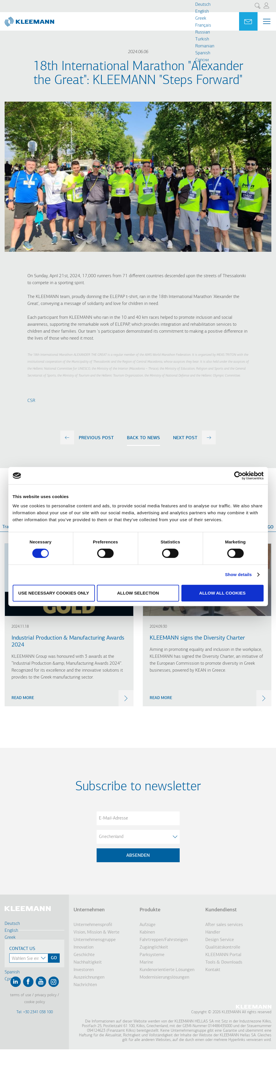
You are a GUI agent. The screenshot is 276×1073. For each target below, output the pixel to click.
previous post (96, 438)
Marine (146, 962)
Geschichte (84, 955)
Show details (238, 574)
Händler (212, 932)
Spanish (202, 53)
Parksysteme (152, 955)
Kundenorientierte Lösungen (167, 970)
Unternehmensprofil (93, 925)
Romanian (204, 46)
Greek (200, 18)
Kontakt (212, 970)
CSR (31, 400)
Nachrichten (85, 985)
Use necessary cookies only (53, 592)
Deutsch (203, 4)
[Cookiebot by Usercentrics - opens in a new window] (238, 475)
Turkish (202, 39)
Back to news (143, 438)
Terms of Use (20, 995)
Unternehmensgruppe (95, 940)
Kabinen (147, 932)
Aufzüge (147, 925)
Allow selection (138, 592)
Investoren (84, 970)
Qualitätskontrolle (222, 947)
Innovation (83, 947)
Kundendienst (221, 910)
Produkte (150, 910)
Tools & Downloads (223, 962)
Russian (202, 32)
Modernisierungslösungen (164, 977)
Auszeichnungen (89, 977)
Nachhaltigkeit (88, 962)
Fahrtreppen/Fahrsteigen (164, 940)
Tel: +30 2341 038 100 (34, 1012)
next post (185, 438)
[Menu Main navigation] (266, 21)
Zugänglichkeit (154, 947)
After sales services (224, 925)
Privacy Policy (46, 995)
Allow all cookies (222, 592)
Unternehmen (89, 910)
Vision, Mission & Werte (96, 932)
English (202, 11)
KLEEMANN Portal (223, 955)
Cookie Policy (34, 1002)
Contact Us (22, 949)
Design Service (219, 940)
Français (203, 25)
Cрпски (202, 60)
